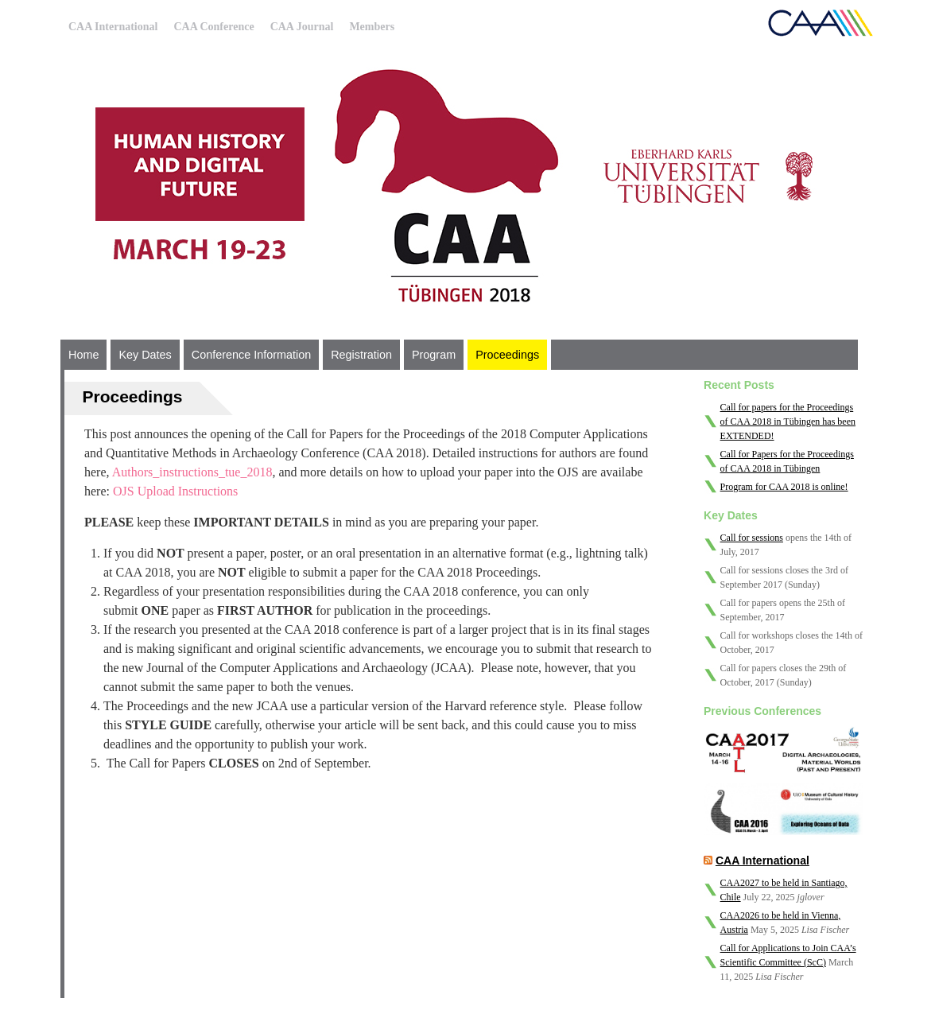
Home (83, 354)
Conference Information (251, 354)
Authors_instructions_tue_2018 (192, 472)
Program (434, 354)
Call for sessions (751, 537)
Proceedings (507, 354)
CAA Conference (213, 27)
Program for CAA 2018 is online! (784, 486)
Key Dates (144, 354)
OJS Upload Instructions (175, 491)
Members (371, 27)
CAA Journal (302, 27)
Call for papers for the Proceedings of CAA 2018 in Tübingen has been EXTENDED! (787, 421)
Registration (361, 354)
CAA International (112, 27)
